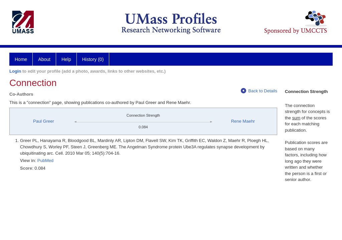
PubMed (45, 160)
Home (21, 59)
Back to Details (259, 90)
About (44, 59)
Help (66, 59)
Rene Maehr (243, 121)
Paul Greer (43, 121)
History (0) (93, 59)
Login (15, 71)
